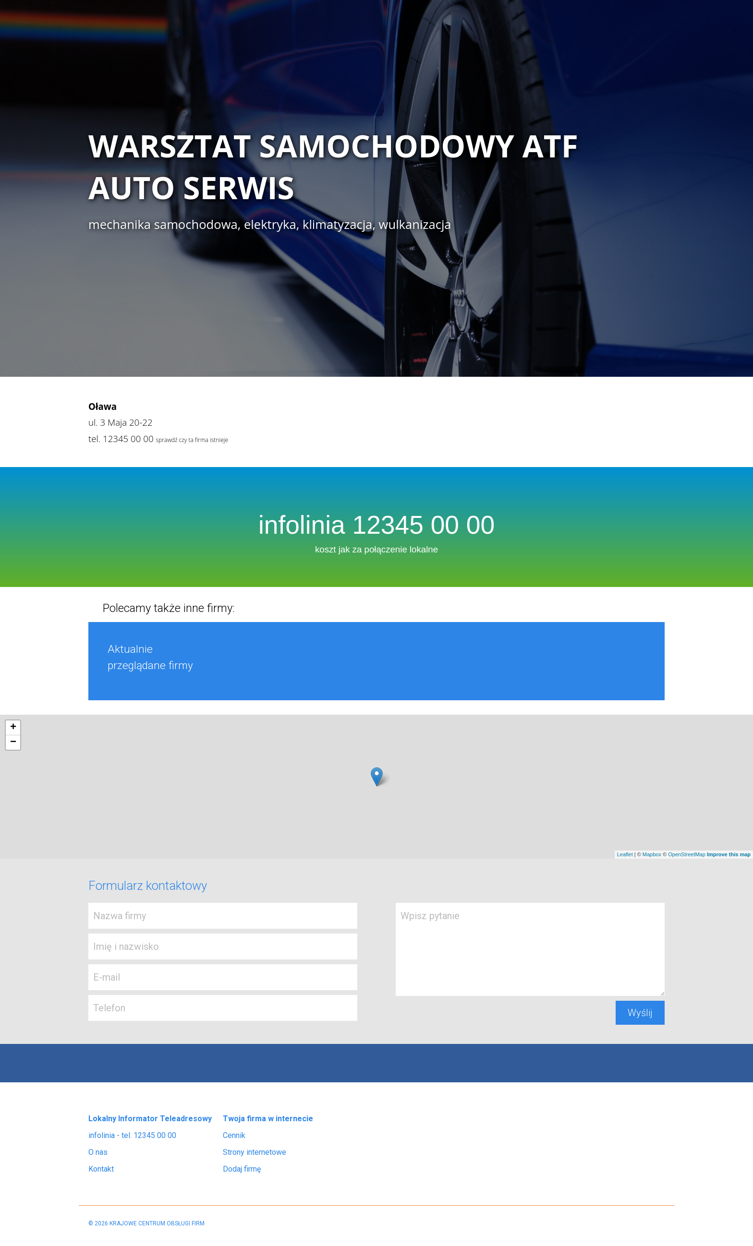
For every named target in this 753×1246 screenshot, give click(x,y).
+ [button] (13, 727)
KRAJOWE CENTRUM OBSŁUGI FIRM (157, 1223)
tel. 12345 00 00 (121, 438)
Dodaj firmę (242, 1169)
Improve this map (729, 854)
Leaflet (625, 854)
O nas (98, 1152)
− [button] (13, 742)
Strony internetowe (254, 1152)
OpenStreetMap (686, 854)
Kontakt (101, 1169)
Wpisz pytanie (530, 949)
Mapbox (652, 854)
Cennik (234, 1135)
